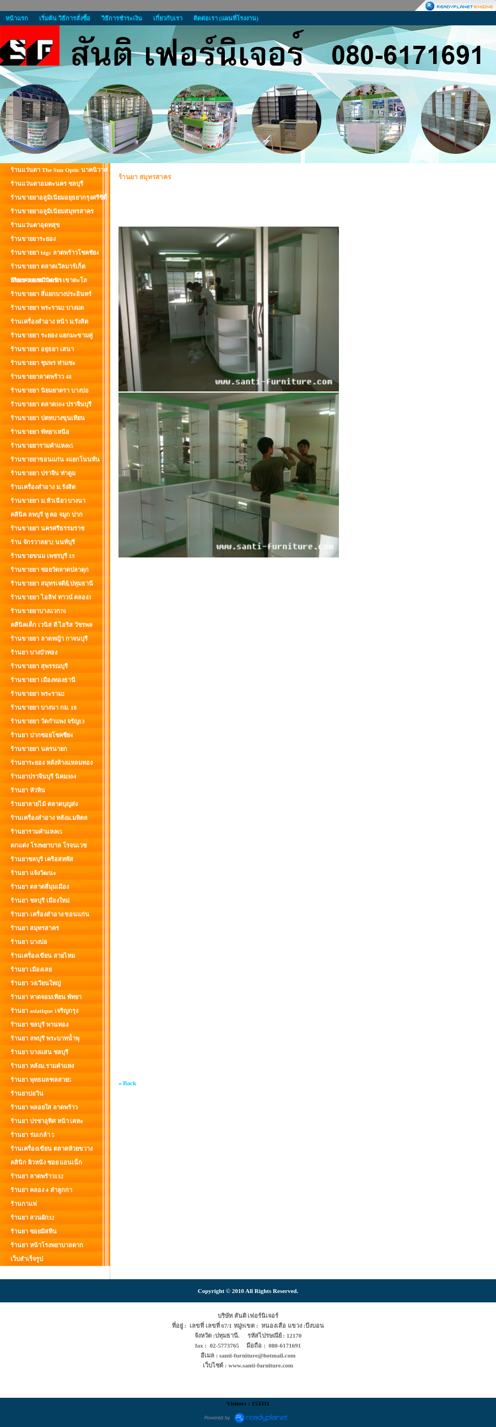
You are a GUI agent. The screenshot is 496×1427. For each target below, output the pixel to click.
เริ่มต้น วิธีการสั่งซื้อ (64, 18)
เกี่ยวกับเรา (167, 18)
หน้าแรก (17, 18)
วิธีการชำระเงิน (121, 18)
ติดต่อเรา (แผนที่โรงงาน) (225, 18)
